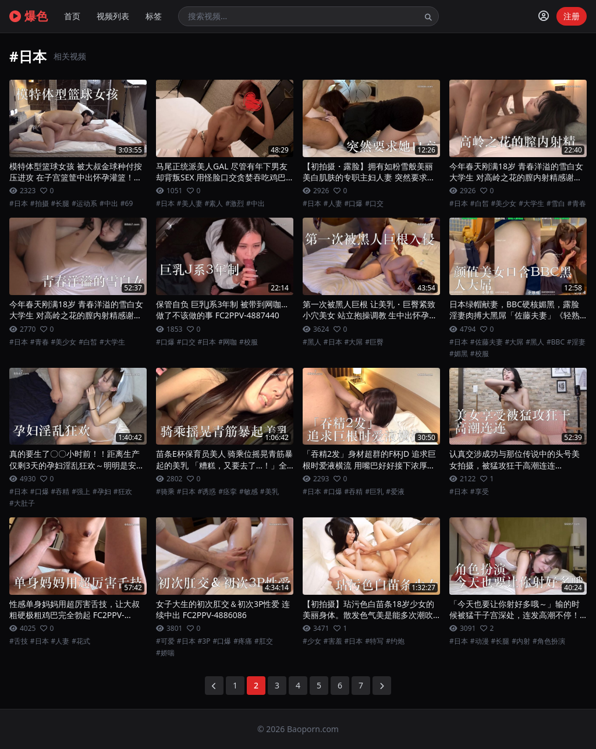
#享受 (479, 491)
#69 (126, 203)
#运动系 (84, 203)
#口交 (374, 203)
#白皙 (479, 203)
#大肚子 (22, 503)
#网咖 (227, 342)
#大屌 (354, 342)
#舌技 (18, 641)
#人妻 (333, 203)
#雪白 (556, 203)
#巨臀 (374, 342)
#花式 (81, 641)
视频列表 (113, 16)
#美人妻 (190, 203)
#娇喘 (165, 653)
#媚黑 (458, 353)
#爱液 (395, 491)
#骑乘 (165, 491)
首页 (72, 16)
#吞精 (60, 491)
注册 (571, 16)
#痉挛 (227, 491)
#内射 (521, 641)
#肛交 (263, 641)
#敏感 (248, 491)
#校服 (248, 342)
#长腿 (60, 203)
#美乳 (269, 491)
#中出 (109, 203)
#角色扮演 (549, 641)
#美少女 (504, 203)
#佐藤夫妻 (486, 342)
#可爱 (165, 641)
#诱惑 (207, 491)
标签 (154, 16)
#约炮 (395, 641)
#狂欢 (122, 491)
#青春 (576, 203)
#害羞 (333, 641)
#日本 (18, 203)
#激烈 (234, 203)
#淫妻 (576, 342)
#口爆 (354, 203)
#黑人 (312, 342)
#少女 (312, 641)
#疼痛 (242, 641)
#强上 (81, 491)
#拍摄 (39, 203)
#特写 (374, 641)
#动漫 (479, 641)
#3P (204, 641)
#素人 (214, 203)
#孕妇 (102, 491)
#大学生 (531, 203)
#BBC (556, 342)
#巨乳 (374, 491)
